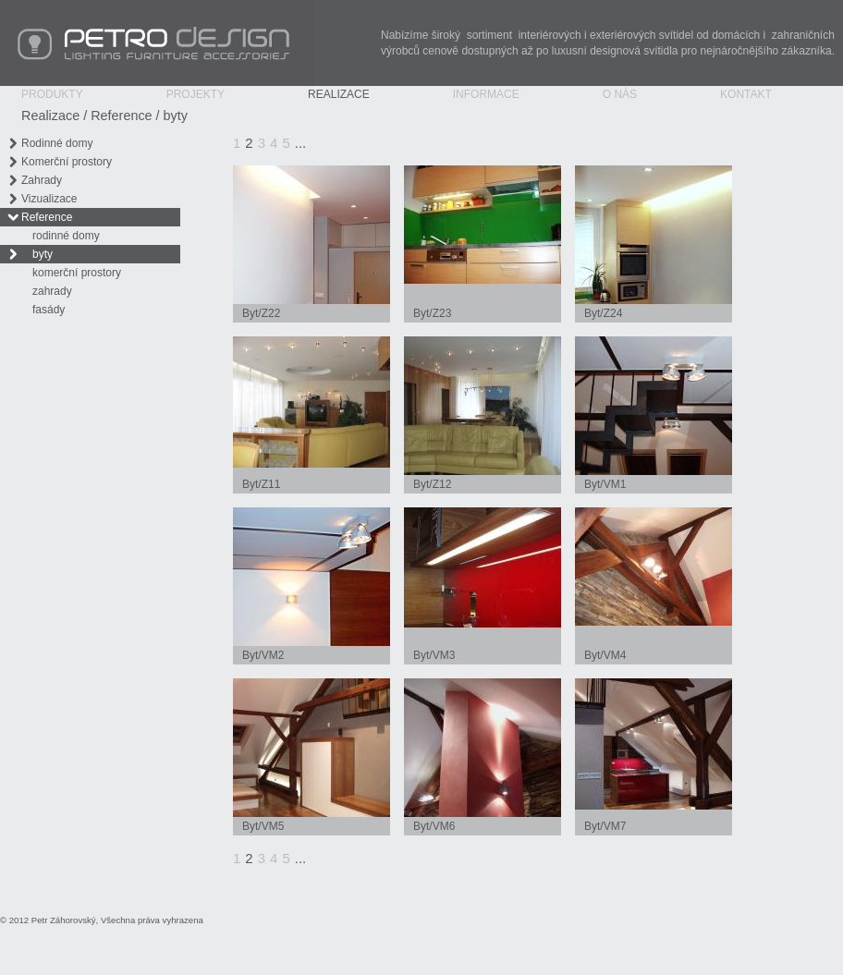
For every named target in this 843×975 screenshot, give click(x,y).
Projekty (195, 94)
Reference (121, 115)
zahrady (52, 291)
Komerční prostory (66, 161)
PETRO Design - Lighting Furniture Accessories (157, 43)
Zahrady (41, 180)
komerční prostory (76, 272)
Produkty (52, 94)
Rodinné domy (56, 143)
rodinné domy (66, 235)
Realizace (339, 94)
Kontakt (746, 94)
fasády (48, 309)
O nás (620, 94)
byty (176, 115)
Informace (486, 94)
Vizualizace (49, 198)
